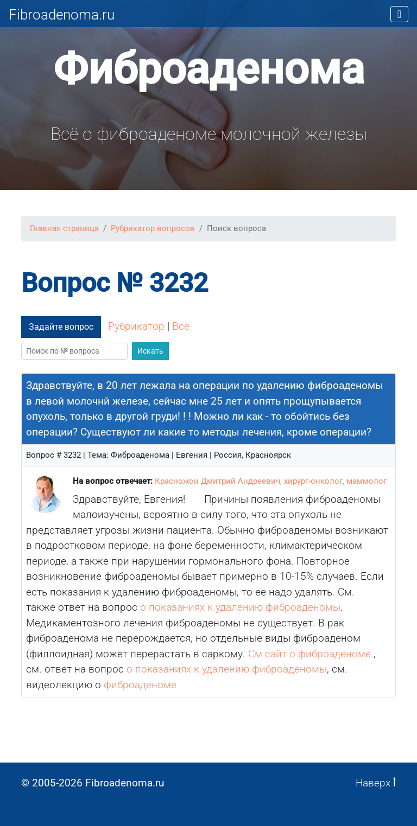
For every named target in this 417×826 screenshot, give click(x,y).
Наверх (376, 783)
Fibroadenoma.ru (62, 15)
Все (180, 326)
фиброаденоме (140, 684)
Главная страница (64, 228)
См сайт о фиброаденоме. (311, 654)
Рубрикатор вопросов (153, 228)
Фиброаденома (208, 68)
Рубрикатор (136, 326)
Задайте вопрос (61, 327)
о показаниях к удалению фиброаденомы (240, 607)
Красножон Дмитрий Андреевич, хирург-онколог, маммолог (271, 481)
